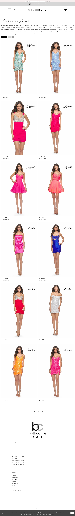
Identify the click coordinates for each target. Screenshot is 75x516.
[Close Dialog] (2, 513)
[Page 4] (38, 411)
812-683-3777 (15, 449)
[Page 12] (43, 411)
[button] (9, 9)
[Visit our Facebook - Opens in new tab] (33, 437)
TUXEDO (14, 481)
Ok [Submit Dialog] (72, 513)
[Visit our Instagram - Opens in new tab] (37, 437)
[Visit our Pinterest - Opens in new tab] (41, 437)
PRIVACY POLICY (16, 495)
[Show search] (60, 9)
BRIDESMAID (15, 477)
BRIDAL (14, 475)
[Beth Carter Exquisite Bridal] (37, 9)
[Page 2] (34, 411)
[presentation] (19, 67)
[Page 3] (36, 411)
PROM (13, 485)
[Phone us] (15, 9)
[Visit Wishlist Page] (65, 9)
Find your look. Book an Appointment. (37, 1)
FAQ (13, 501)
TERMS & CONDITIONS (18, 493)
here (52, 514)
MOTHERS (14, 479)
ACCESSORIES (15, 483)
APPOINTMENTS (16, 499)
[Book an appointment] (37, 4)
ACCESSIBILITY (16, 497)
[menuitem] (9, 9)
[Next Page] (45, 411)
